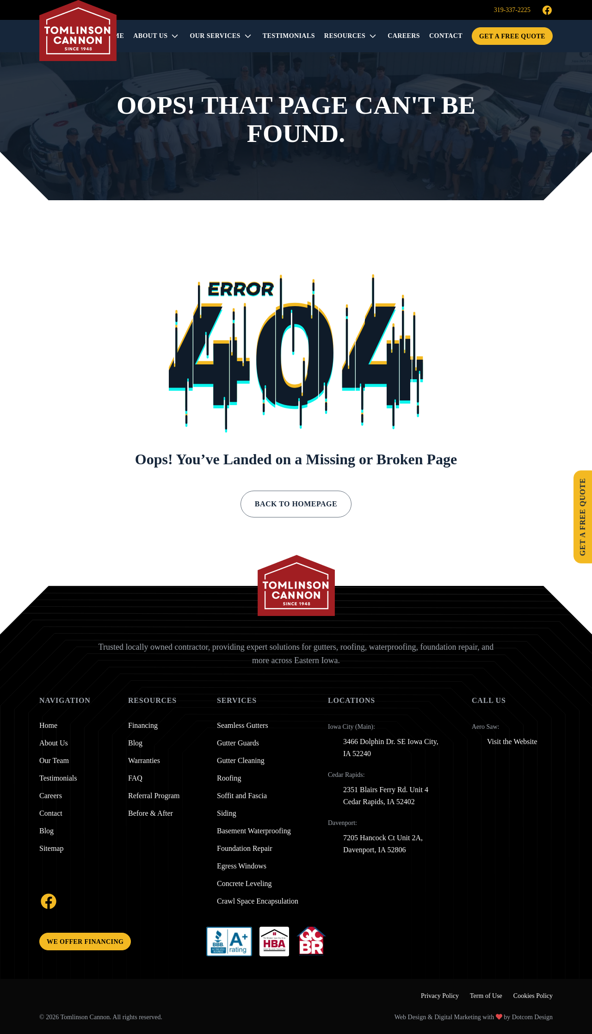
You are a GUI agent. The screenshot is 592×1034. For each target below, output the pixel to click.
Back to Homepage (296, 504)
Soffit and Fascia (242, 796)
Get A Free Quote (512, 36)
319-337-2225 (512, 10)
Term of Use (486, 995)
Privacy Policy (440, 995)
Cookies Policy (533, 995)
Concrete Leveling (244, 883)
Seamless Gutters (242, 725)
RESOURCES (344, 35)
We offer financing (85, 941)
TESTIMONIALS (289, 35)
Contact (50, 813)
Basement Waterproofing (254, 831)
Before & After (150, 813)
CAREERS (404, 35)
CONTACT (445, 35)
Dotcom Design (532, 1017)
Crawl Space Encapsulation (257, 901)
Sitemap (51, 848)
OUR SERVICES (215, 35)
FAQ (135, 778)
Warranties (144, 760)
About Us (150, 35)
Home (48, 725)
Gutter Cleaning (241, 760)
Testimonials (58, 778)
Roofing (229, 778)
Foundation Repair (244, 848)
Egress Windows (241, 866)
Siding (226, 813)
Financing (143, 725)
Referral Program (154, 796)
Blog (46, 831)
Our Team (54, 760)
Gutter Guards (238, 743)
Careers (50, 796)
